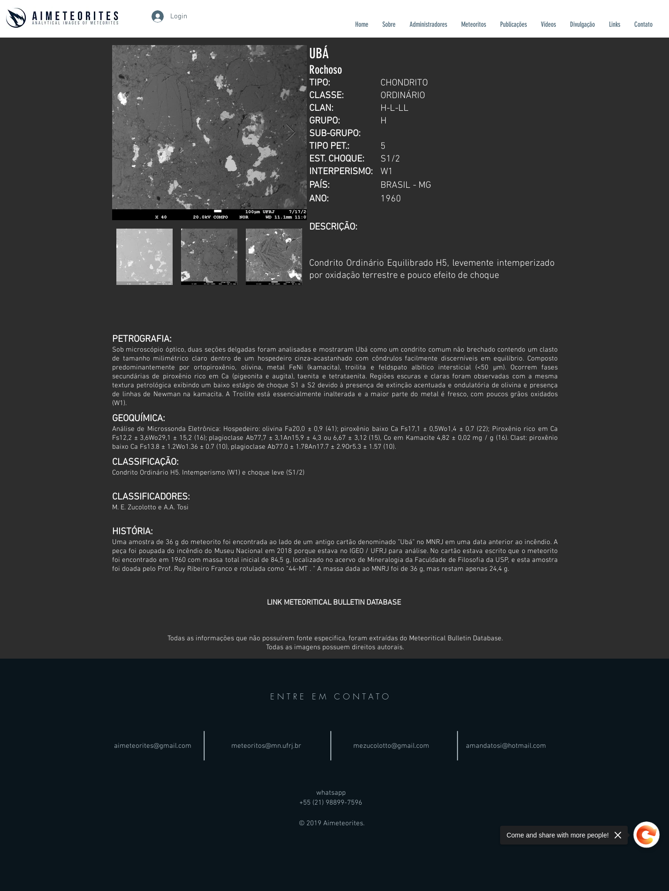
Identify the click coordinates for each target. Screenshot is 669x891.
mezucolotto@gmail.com (391, 746)
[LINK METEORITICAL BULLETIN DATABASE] (334, 602)
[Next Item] (290, 132)
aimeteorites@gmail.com (152, 746)
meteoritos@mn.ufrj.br (266, 746)
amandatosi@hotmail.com (506, 746)
